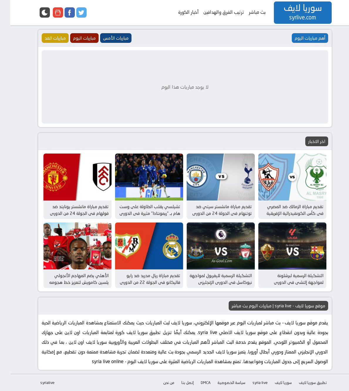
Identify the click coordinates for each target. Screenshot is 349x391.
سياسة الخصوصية (221, 382)
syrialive (37, 382)
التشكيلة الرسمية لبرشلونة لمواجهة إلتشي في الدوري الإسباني (288, 282)
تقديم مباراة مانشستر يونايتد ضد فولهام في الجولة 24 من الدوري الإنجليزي (69, 213)
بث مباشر (247, 12)
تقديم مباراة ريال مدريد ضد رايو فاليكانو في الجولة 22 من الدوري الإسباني (139, 282)
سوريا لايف (272, 382)
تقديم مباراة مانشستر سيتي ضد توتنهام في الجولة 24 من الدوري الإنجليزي (212, 213)
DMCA (195, 382)
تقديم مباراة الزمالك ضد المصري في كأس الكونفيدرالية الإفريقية (284, 210)
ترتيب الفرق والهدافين (213, 12)
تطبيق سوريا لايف (302, 382)
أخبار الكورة (178, 12)
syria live (249, 382)
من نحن (158, 382)
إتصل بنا (177, 382)
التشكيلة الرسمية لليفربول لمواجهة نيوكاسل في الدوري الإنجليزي (210, 279)
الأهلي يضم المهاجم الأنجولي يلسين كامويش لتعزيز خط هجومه (68, 279)
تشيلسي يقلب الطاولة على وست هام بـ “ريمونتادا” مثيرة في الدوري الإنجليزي (139, 213)
